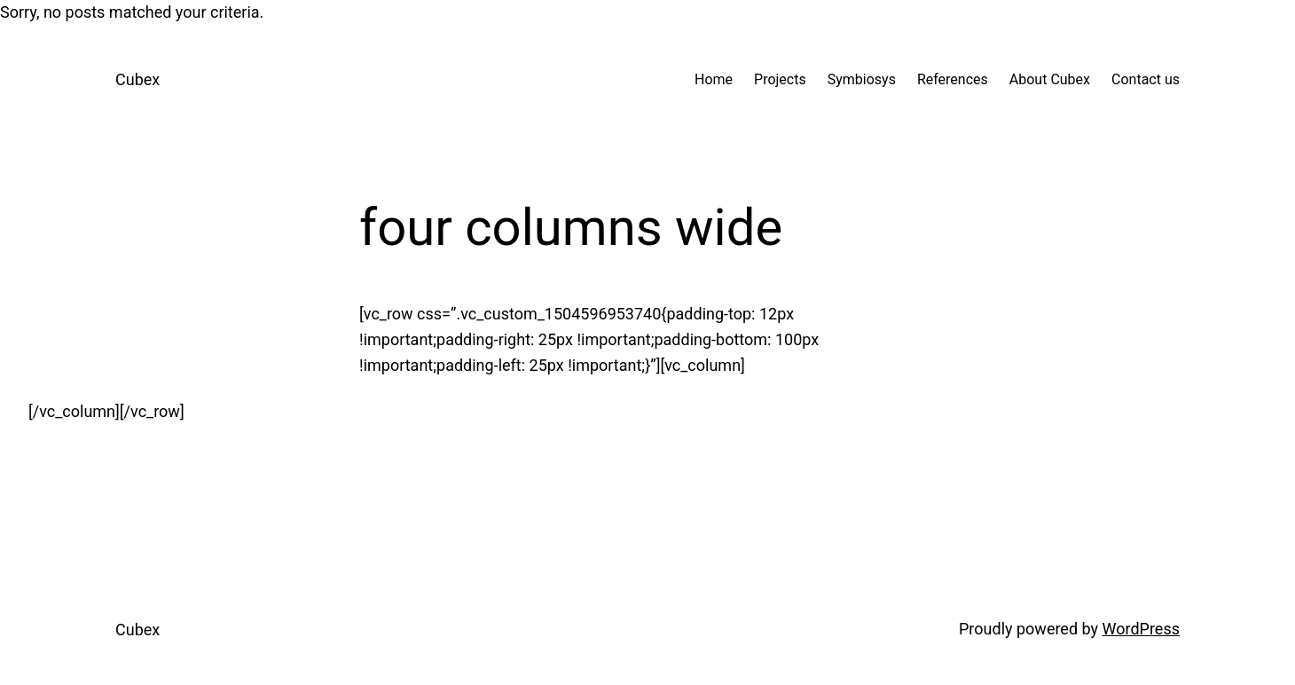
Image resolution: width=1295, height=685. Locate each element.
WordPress (1141, 628)
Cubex (137, 79)
